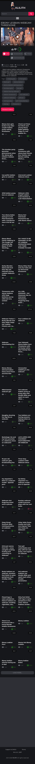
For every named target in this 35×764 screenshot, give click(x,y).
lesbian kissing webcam (11, 91)
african (21, 97)
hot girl (19, 88)
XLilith (15, 758)
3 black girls (11, 79)
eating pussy (8, 101)
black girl (7, 82)
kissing (6, 104)
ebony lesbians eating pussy (13, 85)
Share (29, 54)
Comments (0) (19, 58)
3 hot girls (22, 79)
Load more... (17, 673)
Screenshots (18, 54)
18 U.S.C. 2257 (17, 752)
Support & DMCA (11, 749)
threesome (16, 104)
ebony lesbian (18, 82)
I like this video (12, 49)
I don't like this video (15, 49)
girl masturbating (21, 101)
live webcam (24, 94)
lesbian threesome (10, 94)
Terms (24, 749)
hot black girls (8, 88)
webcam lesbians (9, 97)
